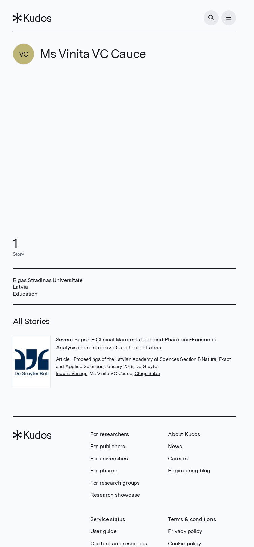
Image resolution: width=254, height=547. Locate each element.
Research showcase (115, 495)
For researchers (109, 434)
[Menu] (228, 17)
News (175, 446)
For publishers (107, 446)
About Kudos (184, 434)
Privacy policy (185, 531)
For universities (109, 458)
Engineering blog (189, 470)
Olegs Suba (147, 373)
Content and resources (118, 543)
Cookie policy (184, 543)
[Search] (211, 17)
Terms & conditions (192, 519)
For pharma (104, 470)
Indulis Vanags (71, 373)
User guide (103, 531)
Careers (178, 458)
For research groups (115, 483)
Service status (107, 519)
